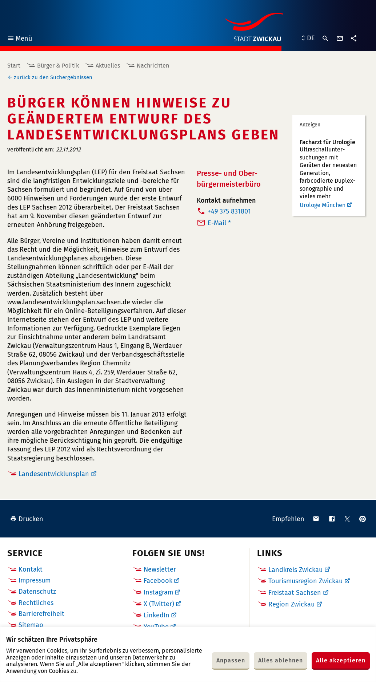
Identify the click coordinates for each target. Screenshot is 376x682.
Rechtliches (36, 603)
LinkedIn (156, 615)
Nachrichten (153, 65)
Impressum (35, 580)
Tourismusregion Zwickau (305, 581)
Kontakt (31, 569)
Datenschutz (37, 592)
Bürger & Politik (58, 65)
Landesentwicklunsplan (54, 474)
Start (13, 65)
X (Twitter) (159, 604)
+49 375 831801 (229, 211)
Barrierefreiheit (41, 614)
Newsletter (160, 569)
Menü (19, 39)
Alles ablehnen (280, 660)
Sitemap (31, 625)
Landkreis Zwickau (295, 570)
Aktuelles (108, 65)
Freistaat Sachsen (294, 593)
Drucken (26, 519)
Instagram (158, 592)
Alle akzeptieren (340, 660)
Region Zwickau (291, 604)
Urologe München (322, 205)
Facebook (158, 581)
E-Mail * (219, 223)
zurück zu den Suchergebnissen (53, 77)
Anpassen (230, 660)
